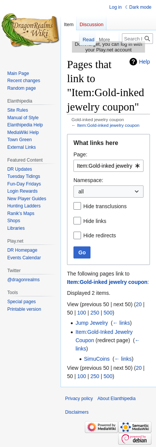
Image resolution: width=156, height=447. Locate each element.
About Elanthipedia (116, 398)
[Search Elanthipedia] (137, 38)
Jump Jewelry (91, 323)
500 (108, 313)
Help (144, 62)
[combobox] (108, 166)
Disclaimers (77, 412)
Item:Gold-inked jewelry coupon (108, 125)
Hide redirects (99, 235)
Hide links (94, 221)
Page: (80, 154)
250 (94, 313)
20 (139, 304)
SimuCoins (97, 359)
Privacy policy (79, 398)
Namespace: (88, 180)
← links (121, 323)
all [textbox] (81, 191)
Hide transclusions (104, 206)
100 (81, 313)
